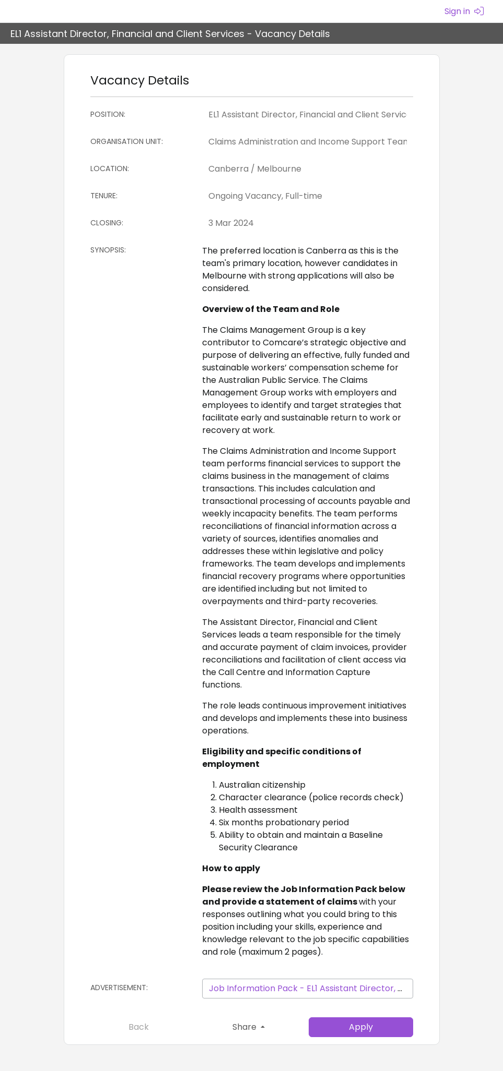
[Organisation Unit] (307, 142)
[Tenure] (307, 196)
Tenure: (104, 195)
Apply (361, 1027)
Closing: (106, 223)
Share (245, 1027)
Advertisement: (119, 987)
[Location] (307, 169)
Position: (107, 114)
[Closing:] (307, 223)
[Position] (307, 114)
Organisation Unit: (126, 141)
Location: (109, 168)
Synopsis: (108, 250)
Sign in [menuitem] (464, 11)
